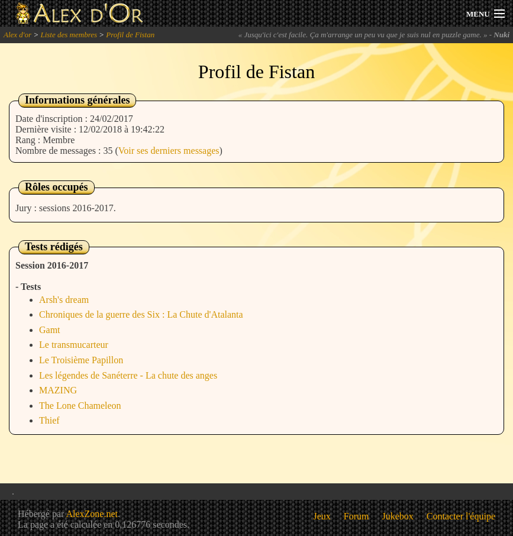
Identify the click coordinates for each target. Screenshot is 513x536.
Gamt (49, 330)
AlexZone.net (92, 514)
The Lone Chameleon (80, 406)
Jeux (322, 516)
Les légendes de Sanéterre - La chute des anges (128, 375)
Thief (49, 420)
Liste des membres (68, 34)
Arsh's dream (64, 300)
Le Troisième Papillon (81, 360)
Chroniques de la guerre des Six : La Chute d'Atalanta (141, 314)
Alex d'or (17, 34)
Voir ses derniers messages (169, 151)
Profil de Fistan (130, 34)
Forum (356, 516)
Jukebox (398, 516)
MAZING (58, 390)
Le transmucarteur (73, 345)
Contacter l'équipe (461, 516)
